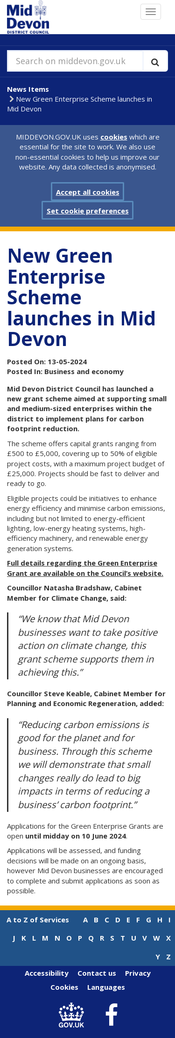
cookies (113, 136)
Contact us (96, 973)
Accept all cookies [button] (87, 192)
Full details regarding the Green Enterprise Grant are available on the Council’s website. (85, 567)
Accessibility (47, 973)
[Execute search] (155, 61)
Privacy (138, 973)
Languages (106, 987)
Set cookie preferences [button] (88, 210)
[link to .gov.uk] (73, 1015)
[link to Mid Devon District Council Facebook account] (111, 1015)
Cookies (64, 987)
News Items (28, 89)
